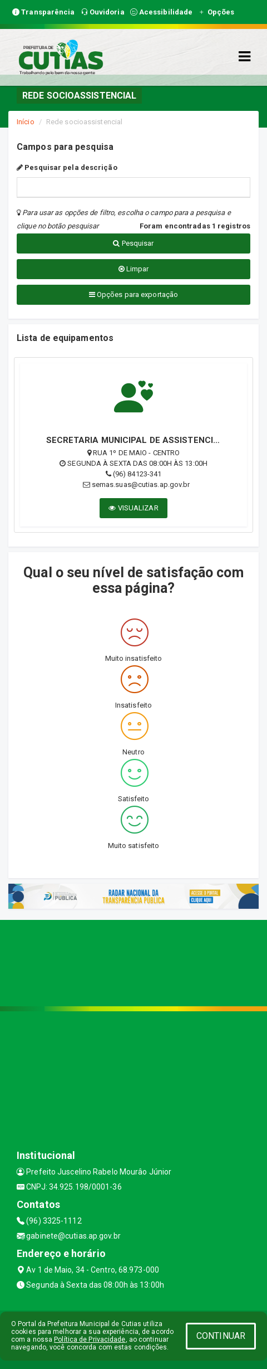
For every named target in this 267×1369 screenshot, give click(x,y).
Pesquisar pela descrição (67, 167)
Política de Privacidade (89, 1339)
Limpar (133, 269)
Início (25, 122)
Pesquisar (133, 243)
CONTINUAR (220, 1336)
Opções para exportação (133, 294)
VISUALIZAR (133, 508)
